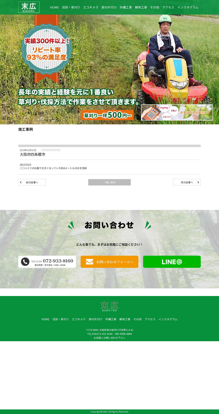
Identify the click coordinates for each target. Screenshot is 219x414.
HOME (54, 7)
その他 (154, 7)
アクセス (168, 7)
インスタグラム (187, 7)
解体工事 (141, 7)
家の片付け (109, 7)
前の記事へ (32, 182)
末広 (105, 411)
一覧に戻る (109, 182)
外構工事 (126, 7)
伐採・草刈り (71, 7)
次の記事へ (187, 182)
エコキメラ (90, 7)
